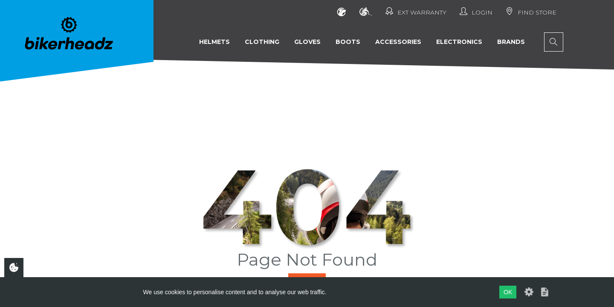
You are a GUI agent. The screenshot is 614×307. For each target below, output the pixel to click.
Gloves (307, 42)
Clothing (262, 42)
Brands (511, 42)
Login (476, 11)
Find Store (531, 11)
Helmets (214, 42)
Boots (348, 42)
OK (508, 292)
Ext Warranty (415, 11)
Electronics (459, 42)
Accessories (398, 42)
